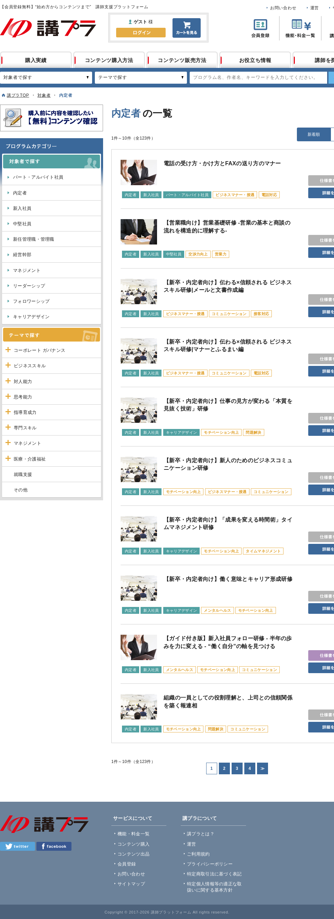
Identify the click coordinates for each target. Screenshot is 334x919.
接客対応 (261, 314)
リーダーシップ (29, 285)
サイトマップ (131, 883)
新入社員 (22, 208)
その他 (20, 489)
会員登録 (127, 864)
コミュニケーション (229, 314)
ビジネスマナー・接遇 (234, 195)
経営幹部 (22, 254)
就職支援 (23, 474)
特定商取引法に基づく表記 (214, 873)
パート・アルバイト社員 (38, 177)
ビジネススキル (30, 365)
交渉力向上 (198, 254)
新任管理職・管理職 (33, 239)
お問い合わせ (283, 7)
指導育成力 (25, 412)
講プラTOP (18, 95)
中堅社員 (22, 223)
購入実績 (36, 60)
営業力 (220, 254)
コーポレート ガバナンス (39, 350)
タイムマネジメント (263, 551)
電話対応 (269, 195)
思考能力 (23, 396)
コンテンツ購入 (133, 844)
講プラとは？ (200, 833)
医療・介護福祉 (30, 459)
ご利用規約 (198, 854)
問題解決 (253, 432)
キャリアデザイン (31, 316)
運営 (314, 7)
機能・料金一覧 (133, 833)
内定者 (20, 192)
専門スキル (25, 427)
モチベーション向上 (221, 432)
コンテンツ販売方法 (182, 60)
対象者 (44, 95)
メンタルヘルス (217, 610)
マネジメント (27, 270)
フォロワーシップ (31, 301)
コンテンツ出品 (133, 854)
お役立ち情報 (255, 60)
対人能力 (23, 381)
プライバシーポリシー (210, 864)
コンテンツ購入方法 (109, 60)
